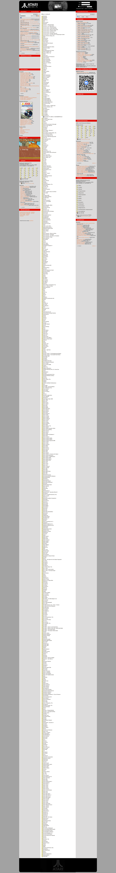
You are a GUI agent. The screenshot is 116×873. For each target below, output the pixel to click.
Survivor (44, 837)
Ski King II (44, 259)
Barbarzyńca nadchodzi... (25, 48)
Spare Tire (44, 487)
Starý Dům (44, 669)
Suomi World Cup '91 (47, 776)
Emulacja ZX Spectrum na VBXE (26, 83)
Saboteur (44, 18)
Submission (45, 759)
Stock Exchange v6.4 (47, 696)
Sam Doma (45, 39)
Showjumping (45, 216)
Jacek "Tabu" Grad (80, 156)
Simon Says (45, 243)
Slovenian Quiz (45, 308)
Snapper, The (45, 343)
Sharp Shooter (45, 180)
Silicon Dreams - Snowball (48, 234)
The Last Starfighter (24, 199)
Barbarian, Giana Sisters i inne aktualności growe (29, 23)
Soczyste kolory (80, 240)
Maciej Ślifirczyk (80, 158)
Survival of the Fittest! (47, 834)
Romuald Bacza (80, 150)
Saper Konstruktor (46, 60)
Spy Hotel (44, 560)
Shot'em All (45, 212)
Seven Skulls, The (46, 157)
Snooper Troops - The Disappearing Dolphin (51, 353)
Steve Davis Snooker (47, 689)
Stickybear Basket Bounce (48, 690)
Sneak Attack (45, 346)
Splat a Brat (45, 549)
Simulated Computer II (47, 245)
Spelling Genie (45, 530)
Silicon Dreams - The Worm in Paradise (50, 235)
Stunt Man (44, 749)
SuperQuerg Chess (46, 820)
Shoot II (44, 202)
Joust (21, 190)
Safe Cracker (45, 22)
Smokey (44, 322)
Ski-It (43, 266)
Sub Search (45, 755)
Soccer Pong (45, 363)
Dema (87, 16)
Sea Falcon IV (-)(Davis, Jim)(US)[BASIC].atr (52, 116)
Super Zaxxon (45, 807)
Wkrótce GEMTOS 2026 (25, 29)
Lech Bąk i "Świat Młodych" (82, 145)
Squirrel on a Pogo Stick (47, 580)
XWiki (21, 128)
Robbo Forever (23, 193)
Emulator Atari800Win (24, 96)
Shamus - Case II (46, 173)
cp (94, 126)
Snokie (44, 351)
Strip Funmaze (45, 736)
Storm (44, 709)
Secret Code (45, 131)
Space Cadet (45, 414)
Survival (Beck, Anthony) (47, 831)
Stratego (44, 718)
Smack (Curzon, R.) (46, 311)
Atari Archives (23, 131)
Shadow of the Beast (47, 167)
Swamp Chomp (45, 842)
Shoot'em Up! (45, 206)
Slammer (44, 283)
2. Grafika (79, 187)
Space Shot (45, 451)
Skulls (44, 275)
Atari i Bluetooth (80, 225)
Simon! (44, 241)
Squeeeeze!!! (45, 577)
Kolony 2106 (22, 194)
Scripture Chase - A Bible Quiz (48, 105)
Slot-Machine (45, 305)
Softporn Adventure (46, 368)
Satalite (44, 70)
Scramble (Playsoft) (46, 100)
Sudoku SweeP (45, 765)
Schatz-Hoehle (45, 82)
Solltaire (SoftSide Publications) (49, 382)
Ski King (44, 257)
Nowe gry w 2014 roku (24, 89)
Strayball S (45, 726)
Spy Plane (44, 564)
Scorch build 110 (46, 89)
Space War (44, 468)
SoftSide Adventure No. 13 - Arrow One (50, 369)
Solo (43, 384)
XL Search (22, 133)
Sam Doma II (45, 40)
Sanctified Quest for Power (48, 50)
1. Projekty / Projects (81, 52)
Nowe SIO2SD (80, 226)
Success (44, 761)
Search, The (45, 126)
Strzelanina (45, 742)
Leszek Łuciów (80, 152)
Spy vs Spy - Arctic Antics (48, 569)
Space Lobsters (45, 444)
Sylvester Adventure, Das (47, 847)
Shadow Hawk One (46, 165)
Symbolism (45, 848)
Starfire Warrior (45, 649)
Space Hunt (45, 435)
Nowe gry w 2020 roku (24, 79)
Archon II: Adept (23, 195)
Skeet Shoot (45, 256)
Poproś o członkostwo (89, 8)
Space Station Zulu (46, 460)
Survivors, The (45, 839)
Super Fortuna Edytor (47, 790)
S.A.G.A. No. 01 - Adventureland (49, 27)
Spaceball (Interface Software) (48, 476)
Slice (43, 289)
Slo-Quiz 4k (45, 303)
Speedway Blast (46, 516)
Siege (43, 224)
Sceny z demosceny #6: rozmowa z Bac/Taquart (29, 30)
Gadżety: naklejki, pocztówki (82, 170)
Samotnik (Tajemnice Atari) (48, 46)
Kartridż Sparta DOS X (24, 75)
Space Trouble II (46, 466)
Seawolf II (44, 129)
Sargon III (44, 68)
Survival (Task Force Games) (48, 835)
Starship (44, 662)
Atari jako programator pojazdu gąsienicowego (29, 46)
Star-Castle (45, 641)
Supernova (45, 819)
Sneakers (44, 347)
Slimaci (44, 294)
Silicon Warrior (45, 238)
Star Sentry (45, 614)
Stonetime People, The (47, 705)
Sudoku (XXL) (45, 766)
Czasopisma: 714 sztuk (24, 119)
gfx (94, 128)
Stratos (44, 721)
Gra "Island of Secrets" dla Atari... (83, 35)
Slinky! (44, 299)
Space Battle (45, 407)
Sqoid (43, 574)
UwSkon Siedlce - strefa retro (82, 43)
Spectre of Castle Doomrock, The (49, 494)
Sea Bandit (45, 110)
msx (90, 131)
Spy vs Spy (45, 568)
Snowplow (44, 359)
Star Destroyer (45, 595)
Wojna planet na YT (80, 45)
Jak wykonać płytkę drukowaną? (83, 237)
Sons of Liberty (45, 391)
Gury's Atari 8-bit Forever (25, 129)
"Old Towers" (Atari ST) (24, 186)
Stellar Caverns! (46, 684)
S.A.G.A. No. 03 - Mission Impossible (50, 29)
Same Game (45, 41)
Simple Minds (45, 244)
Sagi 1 (44, 36)
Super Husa (45, 792)
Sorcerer (44, 393)
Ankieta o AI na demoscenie (25, 36)
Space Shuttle (45, 452)
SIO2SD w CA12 (80, 227)
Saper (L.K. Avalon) (46, 62)
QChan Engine (23, 91)
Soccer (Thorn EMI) (46, 364)
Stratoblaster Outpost (47, 720)
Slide (43, 290)
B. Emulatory (79, 202)
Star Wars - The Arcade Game (48, 629)
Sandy (44, 54)
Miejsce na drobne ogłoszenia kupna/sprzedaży (86, 172)
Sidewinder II (45, 222)
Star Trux (44, 620)
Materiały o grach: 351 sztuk (25, 123)
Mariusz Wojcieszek (81, 149)
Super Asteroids (46, 777)
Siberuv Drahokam (46, 219)
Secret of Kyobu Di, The (47, 135)
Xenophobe (22, 192)
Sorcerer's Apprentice (47, 395)
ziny (86, 137)
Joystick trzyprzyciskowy (81, 234)
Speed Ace (44, 496)
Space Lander (45, 441)
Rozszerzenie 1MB (80, 233)
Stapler (44, 591)
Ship (43, 194)
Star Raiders (45, 609)
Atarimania (22, 130)
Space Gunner (45, 430)
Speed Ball (44, 499)
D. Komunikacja (80, 205)
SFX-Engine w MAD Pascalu (25, 73)
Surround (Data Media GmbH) (48, 829)
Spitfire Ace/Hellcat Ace (24, 196)
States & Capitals (46, 671)
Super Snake (45, 802)
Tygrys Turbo (79, 231)
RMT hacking (79, 46)
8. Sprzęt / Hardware (81, 59)
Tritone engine (23, 90)
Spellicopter (45, 527)
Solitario (44, 380)
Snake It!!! (44, 332)
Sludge (44, 309)
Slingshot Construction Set (48, 298)
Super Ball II (45, 780)
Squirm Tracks (45, 579)
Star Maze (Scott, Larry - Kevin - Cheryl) (50, 604)
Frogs (21, 188)
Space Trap (45, 462)
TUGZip (32, 183)
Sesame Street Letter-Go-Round (49, 152)
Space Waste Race (46, 471)
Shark (43, 178)
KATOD (78, 148)
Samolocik (44, 44)
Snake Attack (45, 330)
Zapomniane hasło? (80, 8)
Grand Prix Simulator (24, 205)
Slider (43, 293)
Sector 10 (44, 137)
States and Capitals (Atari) (48, 674)
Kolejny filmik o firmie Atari (82, 22)
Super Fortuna (45, 788)
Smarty (44, 315)
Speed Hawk (45, 503)
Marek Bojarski (80, 160)
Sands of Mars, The (46, 52)
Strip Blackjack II (46, 734)
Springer (44, 557)
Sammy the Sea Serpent (47, 43)
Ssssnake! (44, 585)
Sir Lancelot (45, 249)
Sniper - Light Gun (46, 349)
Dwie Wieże (22, 200)
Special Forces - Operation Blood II (49, 492)
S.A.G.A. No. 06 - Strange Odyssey (49, 33)
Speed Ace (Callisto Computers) (49, 498)
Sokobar (44, 376)
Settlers (44, 153)
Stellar (44, 682)
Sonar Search (45, 389)
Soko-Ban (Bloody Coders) (48, 375)
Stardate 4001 (45, 645)
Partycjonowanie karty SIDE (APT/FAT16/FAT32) (29, 85)
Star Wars (44, 625)
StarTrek (44, 666)
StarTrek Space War (46, 667)
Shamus (44, 170)
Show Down (45, 213)
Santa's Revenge (46, 59)
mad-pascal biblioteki (81, 41)
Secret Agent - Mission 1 (47, 130)
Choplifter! (22, 189)
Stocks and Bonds (46, 699)
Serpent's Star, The (46, 151)
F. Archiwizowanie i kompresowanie (84, 209)
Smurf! (44, 325)
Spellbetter (45, 522)
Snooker (44, 352)
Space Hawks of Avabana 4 (48, 434)
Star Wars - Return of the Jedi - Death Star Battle (52, 628)
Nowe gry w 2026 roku (24, 72)
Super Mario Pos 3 (46, 796)
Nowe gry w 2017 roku (24, 81)
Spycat (44, 571)
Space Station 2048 (46, 457)
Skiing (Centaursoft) (46, 265)
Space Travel (45, 463)
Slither (44, 302)
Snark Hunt (45, 344)
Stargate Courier (46, 651)
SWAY (43, 846)
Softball (44, 365)
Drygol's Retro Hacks (24, 132)
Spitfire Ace (45, 547)
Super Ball (44, 779)
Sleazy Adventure (46, 287)
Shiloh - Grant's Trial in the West (49, 191)
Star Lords (44, 603)
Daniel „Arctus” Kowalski (81, 147)
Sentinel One (45, 145)
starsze (38, 93)
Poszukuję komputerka (81, 48)
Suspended (45, 841)
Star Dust (44, 596)
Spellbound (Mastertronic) (48, 525)
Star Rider (44, 612)
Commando (22, 191)
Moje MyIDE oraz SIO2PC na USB (83, 235)
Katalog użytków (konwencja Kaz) (83, 180)
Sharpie (44, 181)
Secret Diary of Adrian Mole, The (49, 132)
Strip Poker (45, 737)
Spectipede (45, 493)
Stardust (44, 646)
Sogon (44, 370)
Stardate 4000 (45, 644)
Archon (21, 198)
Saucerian (44, 78)
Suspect (44, 840)
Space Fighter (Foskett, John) (48, 428)
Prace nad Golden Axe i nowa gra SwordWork (29, 21)
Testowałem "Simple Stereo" (82, 232)
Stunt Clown (45, 748)
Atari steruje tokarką (81, 243)
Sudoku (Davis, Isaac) (47, 764)
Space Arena (45, 402)
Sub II (43, 754)
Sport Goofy (45, 552)
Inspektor (22, 204)
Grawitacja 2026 (80, 24)
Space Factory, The (46, 425)
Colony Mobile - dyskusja (24, 214)
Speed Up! (44, 510)
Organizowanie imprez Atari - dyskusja (27, 212)
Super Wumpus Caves (47, 804)
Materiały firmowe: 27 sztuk (25, 122)
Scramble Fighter (46, 98)
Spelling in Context (46, 531)
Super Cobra (45, 786)
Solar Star (44, 378)
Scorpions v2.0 (45, 95)
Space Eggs (45, 424)
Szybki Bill (44, 856)
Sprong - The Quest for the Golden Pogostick (52, 559)
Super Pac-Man (45, 798)
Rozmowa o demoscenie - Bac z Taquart (28, 27)
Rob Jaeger (79, 155)
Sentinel (44, 143)
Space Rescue (45, 449)
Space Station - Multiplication (48, 456)
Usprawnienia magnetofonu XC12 (26, 76)
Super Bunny (45, 783)
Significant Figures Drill (47, 228)
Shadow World (45, 168)
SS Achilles (45, 582)
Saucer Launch (45, 77)
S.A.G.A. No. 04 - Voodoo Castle (49, 30)
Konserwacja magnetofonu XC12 (26, 78)
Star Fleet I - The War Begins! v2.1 (49, 598)
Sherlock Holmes (46, 189)
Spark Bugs (45, 488)
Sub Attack (45, 752)
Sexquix (44, 162)
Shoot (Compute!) (46, 200)
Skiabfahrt (44, 262)
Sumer (44, 770)
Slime (43, 295)
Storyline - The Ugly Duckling (48, 711)
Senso (44, 142)
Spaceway (44, 483)
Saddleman (45, 19)
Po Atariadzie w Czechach (25, 19)
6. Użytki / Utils (80, 57)
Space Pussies (45, 447)
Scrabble (44, 97)
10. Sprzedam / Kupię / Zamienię (83, 61)
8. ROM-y (79, 198)
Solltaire (44, 381)
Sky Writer (44, 282)
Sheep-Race (45, 185)
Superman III (45, 818)
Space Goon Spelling (47, 429)
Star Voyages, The (46, 623)
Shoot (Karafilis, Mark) (47, 205)
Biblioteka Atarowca (24, 101)
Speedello (44, 514)
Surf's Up (44, 826)
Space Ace (44, 401)
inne (29, 177)
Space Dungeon (46, 423)
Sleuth (44, 288)
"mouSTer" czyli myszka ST (82, 167)
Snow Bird (44, 357)
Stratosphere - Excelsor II (47, 722)
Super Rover (45, 801)
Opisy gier (22, 185)
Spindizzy (44, 543)
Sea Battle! (45, 111)
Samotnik (44, 45)
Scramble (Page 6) (46, 99)
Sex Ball (44, 159)
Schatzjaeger (45, 83)
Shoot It (44, 203)
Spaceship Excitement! (47, 482)
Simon (44, 240)
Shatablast (44, 183)
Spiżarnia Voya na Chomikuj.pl (26, 124)
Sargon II (44, 67)
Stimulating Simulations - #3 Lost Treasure (51, 694)
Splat (43, 548)
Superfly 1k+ (45, 813)
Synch (44, 851)
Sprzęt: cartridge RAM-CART (82, 171)
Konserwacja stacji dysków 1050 (26, 77)
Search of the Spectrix (47, 125)
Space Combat (45, 416)
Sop (43, 392)
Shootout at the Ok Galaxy (48, 211)
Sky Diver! (44, 278)
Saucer (44, 73)
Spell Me (44, 520)
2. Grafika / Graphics (81, 53)
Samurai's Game (46, 47)
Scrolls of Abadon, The (47, 106)
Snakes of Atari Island (47, 338)
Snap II (44, 342)
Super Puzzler (45, 799)
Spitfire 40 (44, 546)
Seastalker (44, 127)
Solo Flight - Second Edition (48, 386)
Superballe (44, 808)
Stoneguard (45, 704)
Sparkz (44, 489)
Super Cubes (45, 787)
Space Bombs (45, 411)
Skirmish (44, 268)
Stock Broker (45, 695)
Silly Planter (45, 239)
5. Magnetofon (80, 192)
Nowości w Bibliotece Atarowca (26, 44)
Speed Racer (45, 506)
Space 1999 (45, 400)
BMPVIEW (22, 87)
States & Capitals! (46, 672)
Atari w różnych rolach (81, 242)
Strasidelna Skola (46, 716)
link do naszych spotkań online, (83, 72)
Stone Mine (45, 701)
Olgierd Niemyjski (80, 161)
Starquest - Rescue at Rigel (48, 657)
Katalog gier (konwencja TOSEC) (26, 181)
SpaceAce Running (46, 474)
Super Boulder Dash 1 (47, 781)
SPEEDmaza (45, 515)
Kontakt (21, 135)
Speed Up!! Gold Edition (47, 511)
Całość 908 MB (80, 212)
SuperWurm (45, 824)
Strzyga (44, 743)
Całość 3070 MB (24, 178)
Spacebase (45, 478)
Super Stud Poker (46, 803)
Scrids (44, 104)
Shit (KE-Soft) (45, 197)
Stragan (77, 165)
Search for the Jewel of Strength (49, 124)
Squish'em (44, 581)
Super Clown (45, 785)
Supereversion (45, 810)
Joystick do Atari (80, 230)
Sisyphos (44, 250)
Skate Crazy (45, 254)
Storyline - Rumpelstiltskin (48, 710)
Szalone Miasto (45, 855)
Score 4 (44, 93)
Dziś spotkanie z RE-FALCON (26, 50)
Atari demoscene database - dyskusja (27, 213)
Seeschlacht (45, 140)
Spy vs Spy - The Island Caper (48, 570)
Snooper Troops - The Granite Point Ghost (51, 354)
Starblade (44, 636)
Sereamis (44, 147)
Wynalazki (78, 222)
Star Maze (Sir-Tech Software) (48, 606)
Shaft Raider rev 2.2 (46, 169)
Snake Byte (45, 331)
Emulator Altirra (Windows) (25, 99)
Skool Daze (45, 272)
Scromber (44, 108)
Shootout (44, 208)
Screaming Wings (46, 103)
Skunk (44, 276)
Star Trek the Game (46, 619)
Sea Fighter (45, 118)
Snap (43, 341)
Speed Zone (45, 512)
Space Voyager (45, 467)
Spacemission (45, 479)
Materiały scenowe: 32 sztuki (25, 120)
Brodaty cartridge (23, 41)
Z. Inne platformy (80, 211)
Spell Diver (45, 519)
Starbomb (44, 637)
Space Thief (45, 461)
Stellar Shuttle (45, 687)
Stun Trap (44, 745)
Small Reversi (45, 314)
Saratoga (44, 65)
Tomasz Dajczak (80, 144)
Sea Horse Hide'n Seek (47, 119)
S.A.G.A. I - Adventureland (48, 24)
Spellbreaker (45, 526)
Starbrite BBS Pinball (47, 640)
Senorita (44, 141)
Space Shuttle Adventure (47, 455)
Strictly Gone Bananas (47, 729)
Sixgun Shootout (46, 251)
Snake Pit (44, 335)
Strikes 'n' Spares (46, 732)
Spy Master (45, 563)
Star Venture (45, 622)
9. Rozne (78, 200)
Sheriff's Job (45, 186)
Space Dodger (45, 422)
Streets (44, 728)
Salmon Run (45, 38)
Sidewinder (45, 221)
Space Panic (45, 446)
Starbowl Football (46, 639)
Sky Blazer (44, 277)
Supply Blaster (45, 825)
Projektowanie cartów (81, 229)
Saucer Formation (46, 76)
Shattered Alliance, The (47, 184)
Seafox (44, 121)
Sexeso (44, 160)
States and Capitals (46, 673)
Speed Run (45, 508)
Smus (43, 327)
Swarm (44, 845)
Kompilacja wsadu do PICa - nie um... (84, 29)
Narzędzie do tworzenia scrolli (26, 74)
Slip (43, 300)
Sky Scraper (45, 279)
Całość (23, 183)
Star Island (44, 601)
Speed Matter (45, 505)
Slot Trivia (44, 304)
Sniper (44, 348)
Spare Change (45, 485)
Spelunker (44, 533)
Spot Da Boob (45, 554)
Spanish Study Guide (47, 484)
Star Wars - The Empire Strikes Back (50, 630)
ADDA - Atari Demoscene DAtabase (83, 123)
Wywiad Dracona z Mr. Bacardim (83, 143)
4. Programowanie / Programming (83, 55)
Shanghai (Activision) (47, 175)
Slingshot (44, 297)
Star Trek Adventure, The (47, 617)
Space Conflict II (46, 418)
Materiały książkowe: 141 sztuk (26, 121)
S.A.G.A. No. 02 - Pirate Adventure (49, 28)
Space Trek (45, 465)
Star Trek (44, 615)
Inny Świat (22, 203)
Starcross (44, 642)
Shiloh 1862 (45, 192)
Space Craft (45, 420)
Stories (44, 707)
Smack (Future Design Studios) (49, 313)
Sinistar (44, 246)
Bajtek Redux (22, 125)
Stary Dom (44, 668)
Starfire (44, 647)
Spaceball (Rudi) (46, 477)
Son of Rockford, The (47, 387)
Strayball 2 (44, 725)
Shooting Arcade (46, 207)
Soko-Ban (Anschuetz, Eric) (48, 374)
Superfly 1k (45, 812)
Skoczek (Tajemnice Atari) (48, 270)
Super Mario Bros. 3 (46, 794)
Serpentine (45, 149)
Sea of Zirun (45, 120)
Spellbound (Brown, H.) (47, 523)
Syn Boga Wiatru (46, 850)
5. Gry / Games (80, 56)
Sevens (44, 158)
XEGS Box (79, 241)
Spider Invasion (45, 539)
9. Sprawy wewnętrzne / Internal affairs (84, 60)
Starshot (44, 663)
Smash (44, 316)
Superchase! (45, 809)
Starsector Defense (46, 661)
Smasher (44, 317)
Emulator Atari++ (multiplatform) (26, 98)
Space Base (45, 406)
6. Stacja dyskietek (81, 194)
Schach (44, 81)
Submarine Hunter (46, 758)
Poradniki (21, 71)
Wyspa (21, 197)
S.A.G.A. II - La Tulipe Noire (48, 25)
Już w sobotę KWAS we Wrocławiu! (27, 20)
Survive (44, 836)
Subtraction (45, 760)
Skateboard (45, 255)
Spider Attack (45, 536)
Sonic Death (45, 390)
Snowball (44, 358)
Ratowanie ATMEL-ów (81, 228)
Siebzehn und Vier (46, 223)
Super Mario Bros (46, 793)
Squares (44, 576)
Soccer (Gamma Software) (48, 362)
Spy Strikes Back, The (47, 566)
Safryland (44, 23)
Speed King (45, 504)
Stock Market (45, 698)
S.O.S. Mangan (45, 396)
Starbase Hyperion (46, 634)
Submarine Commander (25, 187)
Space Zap (44, 473)
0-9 (21, 168)
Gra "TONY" (79, 33)
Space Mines (45, 445)
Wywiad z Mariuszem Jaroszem (83, 142)
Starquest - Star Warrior (47, 658)
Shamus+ (44, 172)
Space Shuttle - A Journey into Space (50, 454)
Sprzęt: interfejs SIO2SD (81, 175)
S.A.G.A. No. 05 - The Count (48, 32)
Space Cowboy (45, 419)
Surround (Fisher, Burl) (47, 830)
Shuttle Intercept (46, 218)
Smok (43, 320)
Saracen (44, 63)
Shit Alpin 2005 (45, 195)
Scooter (44, 88)
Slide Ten (44, 292)
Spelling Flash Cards (47, 528)
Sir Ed (44, 248)
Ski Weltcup (45, 261)
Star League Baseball (47, 602)
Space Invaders (45, 436)
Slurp (43, 310)
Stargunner (45, 652)
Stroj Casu (44, 738)
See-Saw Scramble (46, 138)
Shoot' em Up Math (46, 201)
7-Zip (30, 183)
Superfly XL (45, 814)
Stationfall (44, 677)
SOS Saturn (45, 397)
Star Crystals (45, 593)
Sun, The (44, 774)
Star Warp (44, 624)
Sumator (44, 769)
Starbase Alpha (45, 633)
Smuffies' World (46, 324)
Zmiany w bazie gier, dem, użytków (83, 31)
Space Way (45, 472)
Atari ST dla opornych (24, 88)
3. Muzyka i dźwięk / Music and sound (84, 54)
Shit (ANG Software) (46, 196)
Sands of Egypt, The (46, 51)
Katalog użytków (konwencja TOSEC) (83, 215)
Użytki (83, 16)
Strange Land (45, 715)
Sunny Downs (45, 775)
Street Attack (45, 727)
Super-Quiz (45, 821)
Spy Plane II (45, 565)
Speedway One (45, 517)
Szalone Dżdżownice (47, 853)
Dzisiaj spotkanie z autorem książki (27, 42)
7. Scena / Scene (80, 58)
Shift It (44, 190)
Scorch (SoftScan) (46, 92)
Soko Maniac (45, 371)
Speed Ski (44, 509)
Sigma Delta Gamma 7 (47, 227)
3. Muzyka (79, 189)
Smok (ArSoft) (45, 321)
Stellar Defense (45, 685)
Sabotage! (44, 17)
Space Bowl (45, 412)
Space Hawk (45, 433)
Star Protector (45, 608)
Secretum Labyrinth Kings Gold (49, 136)
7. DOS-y (79, 196)
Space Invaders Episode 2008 (48, 440)
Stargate (44, 650)
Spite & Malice (45, 544)
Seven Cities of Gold (46, 156)
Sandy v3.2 (45, 55)
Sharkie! (44, 179)
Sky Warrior (45, 281)
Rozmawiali (78, 141)
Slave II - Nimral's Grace (47, 286)
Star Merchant (45, 607)
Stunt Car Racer (46, 747)
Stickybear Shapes (46, 693)
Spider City (45, 537)
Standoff (44, 590)
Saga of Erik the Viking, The (48, 35)
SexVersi (44, 163)
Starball (44, 631)
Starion (44, 653)
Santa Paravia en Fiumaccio (48, 56)
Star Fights (45, 597)
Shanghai (44, 174)
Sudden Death (45, 763)
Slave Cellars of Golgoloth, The (49, 284)
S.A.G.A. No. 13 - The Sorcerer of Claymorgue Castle (53, 34)
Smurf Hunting (45, 326)
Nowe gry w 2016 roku (24, 84)
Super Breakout (45, 782)
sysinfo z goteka (80, 28)
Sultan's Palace (45, 767)
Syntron (44, 852)
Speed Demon (45, 500)
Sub (43, 750)
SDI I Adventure (45, 109)
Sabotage (44, 16)
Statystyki (22, 215)
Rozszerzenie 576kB (81, 239)
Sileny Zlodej (45, 230)
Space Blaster (45, 409)
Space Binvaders (46, 408)
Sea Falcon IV (45, 115)
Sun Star (44, 772)
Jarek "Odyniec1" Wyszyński (82, 159)
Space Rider (45, 450)
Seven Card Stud (46, 154)
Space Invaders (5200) (47, 438)
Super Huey (45, 791)
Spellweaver (45, 532)
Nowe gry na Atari (80, 39)
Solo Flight (45, 385)
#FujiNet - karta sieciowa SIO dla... (83, 37)
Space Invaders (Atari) (47, 439)
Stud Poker (45, 744)
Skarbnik (44, 252)
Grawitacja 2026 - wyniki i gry (26, 25)
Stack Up (44, 587)
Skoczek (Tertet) (46, 271)
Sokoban (44, 373)
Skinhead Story (45, 267)
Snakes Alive (45, 336)
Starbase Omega (46, 635)
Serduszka (44, 146)
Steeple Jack (45, 680)
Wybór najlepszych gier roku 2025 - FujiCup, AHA (29, 39)
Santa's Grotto (45, 57)
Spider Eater (45, 538)
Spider (44, 535)
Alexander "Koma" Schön (82, 157)
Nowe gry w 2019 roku (24, 80)
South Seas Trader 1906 (47, 398)
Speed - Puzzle (45, 495)
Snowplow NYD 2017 (47, 360)
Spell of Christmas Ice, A (47, 521)
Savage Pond (45, 79)
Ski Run (44, 260)
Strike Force (45, 731)
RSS (37, 15)
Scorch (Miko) (45, 90)
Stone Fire (44, 700)
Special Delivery (46, 490)
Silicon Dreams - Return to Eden (49, 233)
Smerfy (44, 319)
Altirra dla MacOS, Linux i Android (83, 26)
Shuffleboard (45, 217)
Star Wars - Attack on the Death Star (50, 626)
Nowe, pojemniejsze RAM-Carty (83, 166)
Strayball (44, 723)
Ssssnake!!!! (45, 586)
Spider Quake (45, 541)
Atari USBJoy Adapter (81, 168)
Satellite (44, 72)
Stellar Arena (45, 683)
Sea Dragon (45, 114)
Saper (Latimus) (46, 61)
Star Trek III (45, 618)
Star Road (44, 613)
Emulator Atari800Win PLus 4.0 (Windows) (28, 97)
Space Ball (44, 405)
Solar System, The (46, 379)
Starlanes (44, 655)
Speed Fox (44, 501)
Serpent (44, 148)
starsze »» (38, 53)
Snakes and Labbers (46, 337)
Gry (79, 16)
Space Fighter (45, 427)
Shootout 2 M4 (45, 210)
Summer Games (46, 771)
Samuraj (44, 49)
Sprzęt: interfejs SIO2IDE (82, 174)
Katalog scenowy (79, 124)
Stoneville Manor (46, 706)
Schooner (44, 84)
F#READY (79, 146)
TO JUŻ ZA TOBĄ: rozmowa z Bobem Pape (85, 153)
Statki (43, 678)
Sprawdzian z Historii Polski (48, 555)
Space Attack (45, 403)
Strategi (44, 717)
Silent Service (45, 229)
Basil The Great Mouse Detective (26, 201)
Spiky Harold (45, 542)
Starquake (44, 656)
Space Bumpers (46, 413)
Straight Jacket (45, 712)
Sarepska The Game (46, 66)
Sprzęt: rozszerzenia (81, 169)
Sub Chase (45, 753)
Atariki (21, 127)
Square (44, 575)
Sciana (44, 87)
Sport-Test (44, 553)
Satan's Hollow (45, 71)
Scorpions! (45, 94)
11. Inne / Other (80, 62)
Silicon (44, 232)
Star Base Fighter (46, 592)
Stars (43, 660)
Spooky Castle (45, 550)
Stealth (44, 679)
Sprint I (44, 558)
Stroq (43, 739)
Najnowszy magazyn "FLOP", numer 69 (27, 34)
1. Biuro (78, 185)
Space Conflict (45, 417)
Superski (44, 823)
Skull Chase (45, 273)
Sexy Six (44, 164)
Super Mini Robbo (46, 797)
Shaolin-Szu (45, 176)
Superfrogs (45, 815)
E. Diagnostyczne (80, 207)
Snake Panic (45, 333)
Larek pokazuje (23, 82)
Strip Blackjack (45, 733)
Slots (43, 306)
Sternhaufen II (45, 688)
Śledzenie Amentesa (81, 151)
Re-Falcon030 (23, 49)
